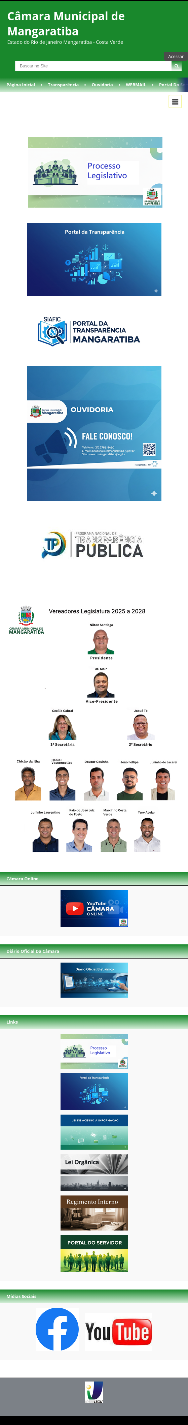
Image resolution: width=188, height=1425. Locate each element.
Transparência (63, 85)
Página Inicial (20, 85)
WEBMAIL (136, 85)
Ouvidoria (102, 85)
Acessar (176, 56)
